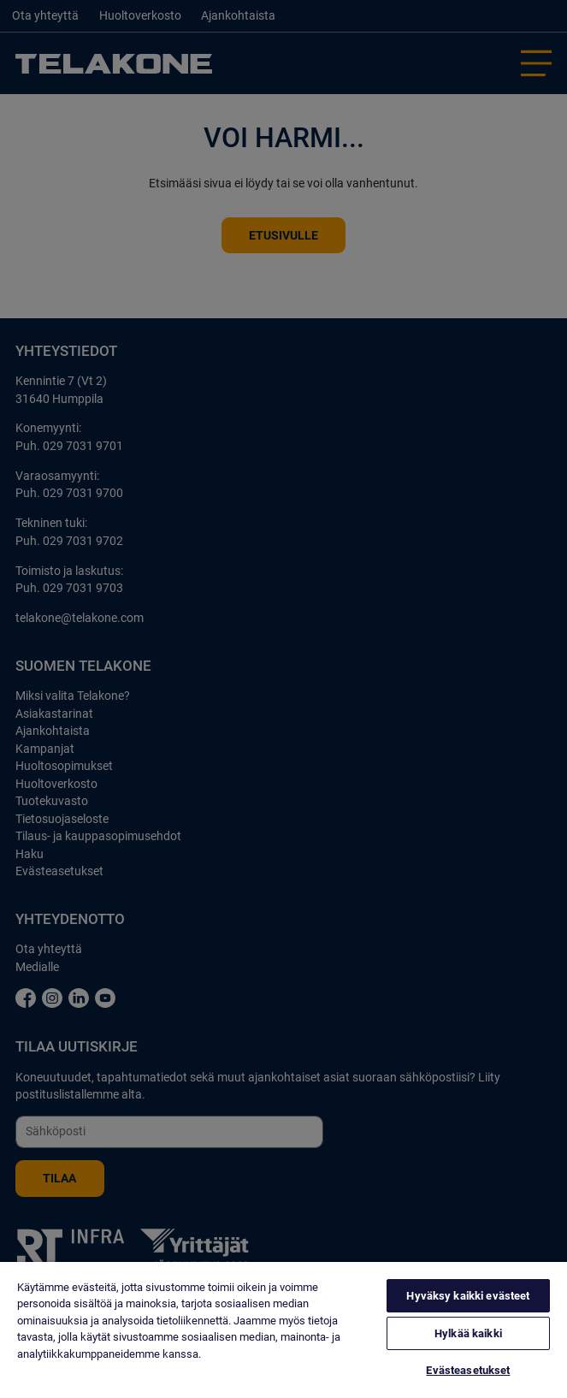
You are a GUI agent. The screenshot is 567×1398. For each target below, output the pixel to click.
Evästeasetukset (468, 1370)
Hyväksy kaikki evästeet (467, 1295)
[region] (283, 1330)
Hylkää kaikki (468, 1333)
